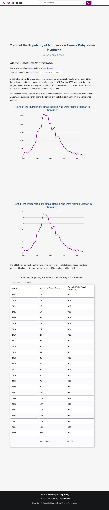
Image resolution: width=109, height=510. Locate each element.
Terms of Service (47, 494)
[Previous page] (79, 441)
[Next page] (83, 441)
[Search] (88, 3)
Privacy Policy (62, 494)
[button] (24, 288)
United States (46, 68)
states (30, 68)
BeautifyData (65, 499)
